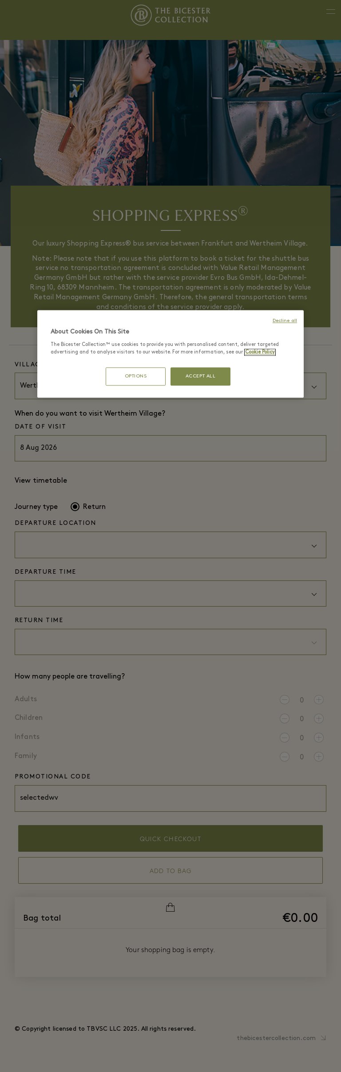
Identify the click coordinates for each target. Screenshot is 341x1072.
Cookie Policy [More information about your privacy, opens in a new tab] (260, 352)
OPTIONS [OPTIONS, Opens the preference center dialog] (136, 376)
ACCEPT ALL (201, 376)
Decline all (285, 321)
